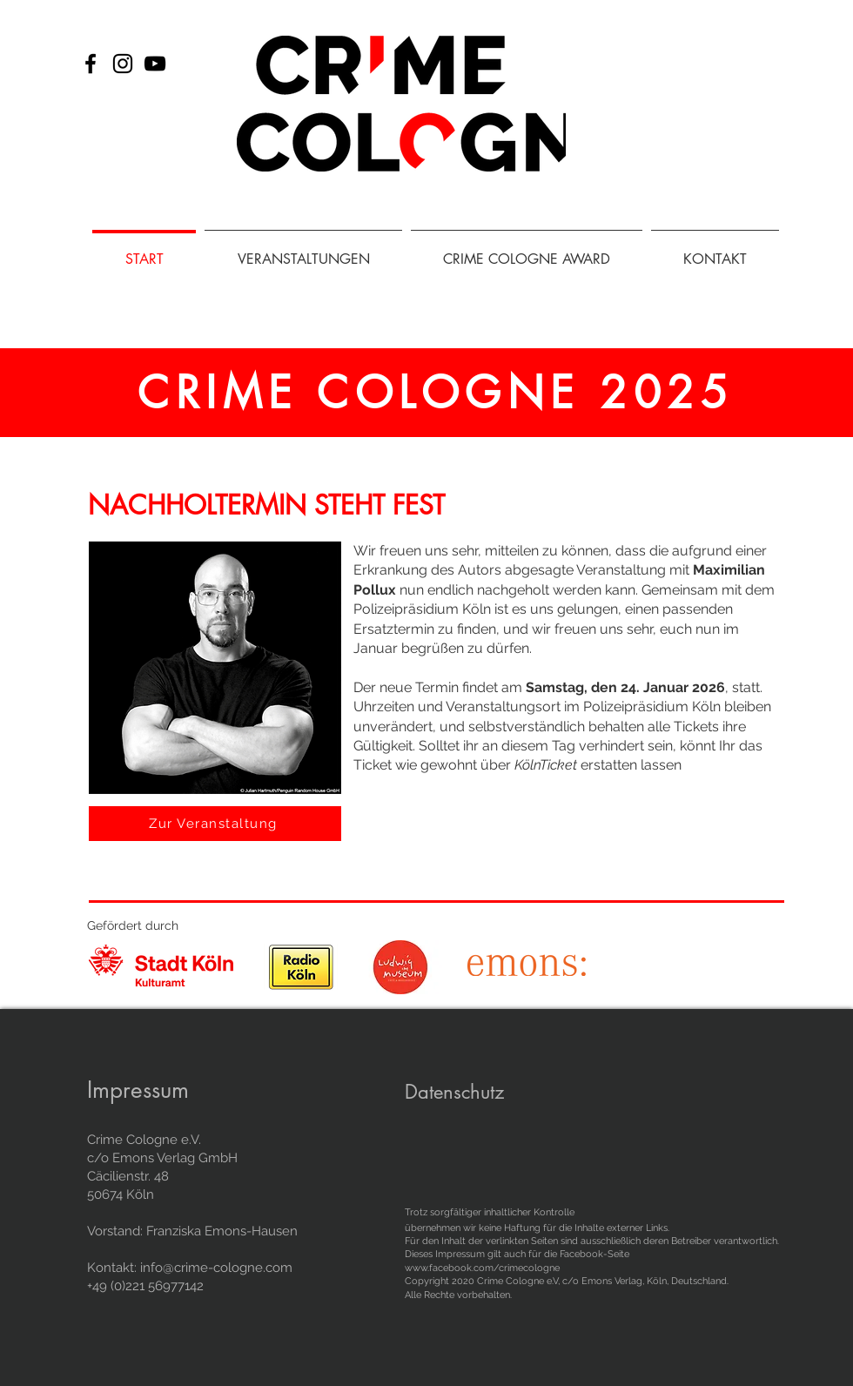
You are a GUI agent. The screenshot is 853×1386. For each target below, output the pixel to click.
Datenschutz (454, 1092)
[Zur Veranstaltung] (215, 823)
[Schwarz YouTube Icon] (155, 63)
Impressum (138, 1090)
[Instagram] (123, 63)
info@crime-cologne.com (216, 1267)
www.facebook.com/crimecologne (482, 1268)
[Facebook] (90, 63)
